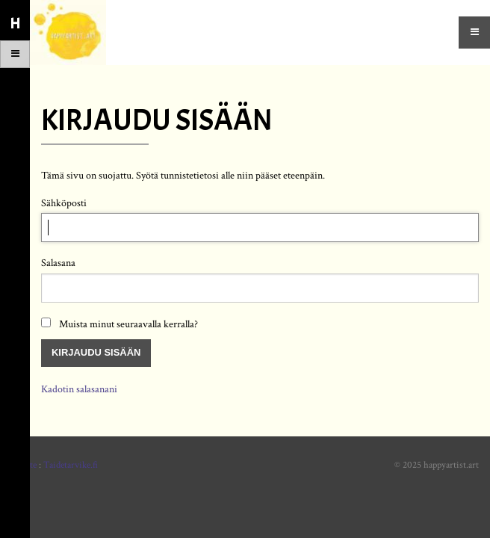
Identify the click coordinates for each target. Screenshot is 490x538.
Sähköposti (64, 203)
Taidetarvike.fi (70, 465)
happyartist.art (451, 465)
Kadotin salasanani (79, 389)
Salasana (58, 263)
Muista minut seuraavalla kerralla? (128, 324)
